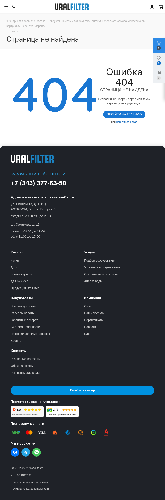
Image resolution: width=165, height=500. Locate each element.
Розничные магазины (25, 359)
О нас (88, 306)
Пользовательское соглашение (29, 482)
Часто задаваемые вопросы (30, 333)
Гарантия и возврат (24, 320)
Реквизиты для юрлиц (26, 372)
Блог (87, 333)
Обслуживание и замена (101, 274)
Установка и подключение (102, 267)
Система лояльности (25, 327)
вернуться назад (127, 121)
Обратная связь (22, 366)
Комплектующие (22, 274)
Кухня (15, 260)
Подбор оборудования (99, 260)
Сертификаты (93, 320)
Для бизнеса (19, 281)
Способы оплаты (22, 313)
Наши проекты (94, 313)
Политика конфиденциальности (30, 488)
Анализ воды (93, 281)
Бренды (16, 340)
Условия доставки (23, 306)
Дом (14, 267)
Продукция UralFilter (25, 288)
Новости (90, 327)
